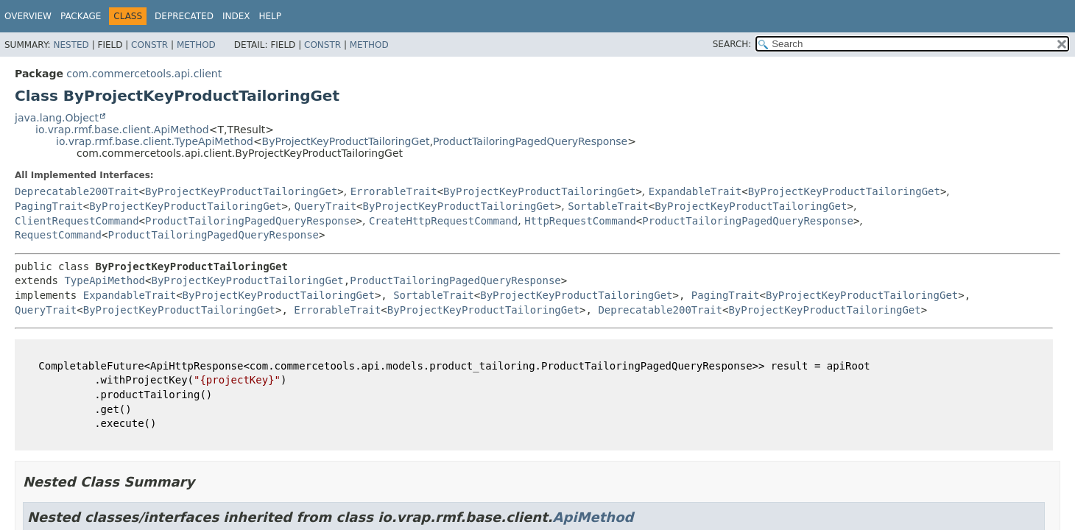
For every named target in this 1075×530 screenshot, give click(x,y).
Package (80, 16)
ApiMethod (593, 517)
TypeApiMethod (104, 280)
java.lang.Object (57, 118)
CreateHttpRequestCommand (443, 221)
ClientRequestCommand (77, 221)
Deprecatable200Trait (77, 191)
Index (236, 16)
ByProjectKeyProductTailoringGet (346, 141)
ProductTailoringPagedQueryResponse (530, 141)
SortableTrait (608, 206)
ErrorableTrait (393, 191)
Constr (149, 45)
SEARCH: (732, 44)
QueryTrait (325, 206)
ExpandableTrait (695, 191)
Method (196, 45)
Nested (70, 45)
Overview (28, 16)
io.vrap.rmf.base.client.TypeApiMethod (154, 141)
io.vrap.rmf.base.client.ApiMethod (122, 129)
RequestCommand (58, 235)
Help (269, 16)
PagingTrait (49, 206)
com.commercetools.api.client (144, 74)
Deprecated (184, 16)
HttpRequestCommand (580, 221)
